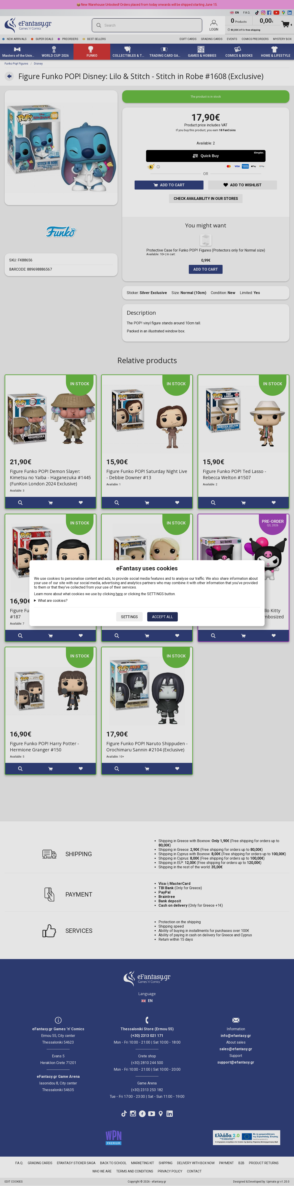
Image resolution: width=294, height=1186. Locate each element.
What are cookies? (53, 600)
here (119, 594)
